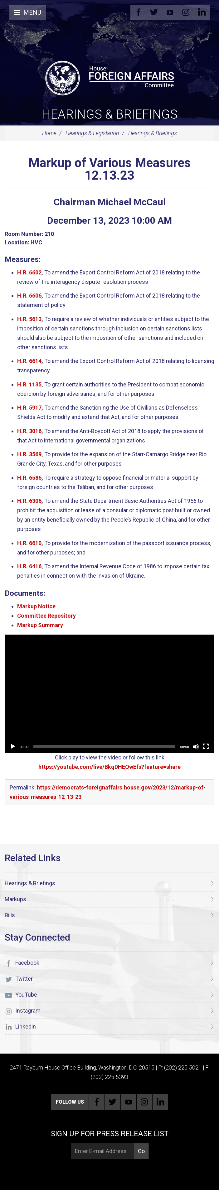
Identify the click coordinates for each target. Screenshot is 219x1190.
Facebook (138, 12)
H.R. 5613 (29, 319)
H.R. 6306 (29, 501)
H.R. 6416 (29, 566)
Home (49, 133)
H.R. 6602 (29, 272)
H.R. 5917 (29, 407)
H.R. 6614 (29, 361)
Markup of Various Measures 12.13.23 (109, 169)
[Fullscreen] (206, 746)
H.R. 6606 (29, 295)
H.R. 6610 (29, 543)
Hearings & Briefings (109, 114)
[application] (109, 694)
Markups (15, 899)
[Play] (13, 746)
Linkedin (202, 12)
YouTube (170, 12)
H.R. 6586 (29, 477)
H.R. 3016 (29, 431)
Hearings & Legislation (92, 133)
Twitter (154, 12)
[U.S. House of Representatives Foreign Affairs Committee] (109, 77)
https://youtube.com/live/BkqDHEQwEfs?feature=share (109, 767)
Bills (10, 915)
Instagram (186, 12)
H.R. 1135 (29, 384)
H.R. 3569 (29, 454)
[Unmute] (196, 746)
